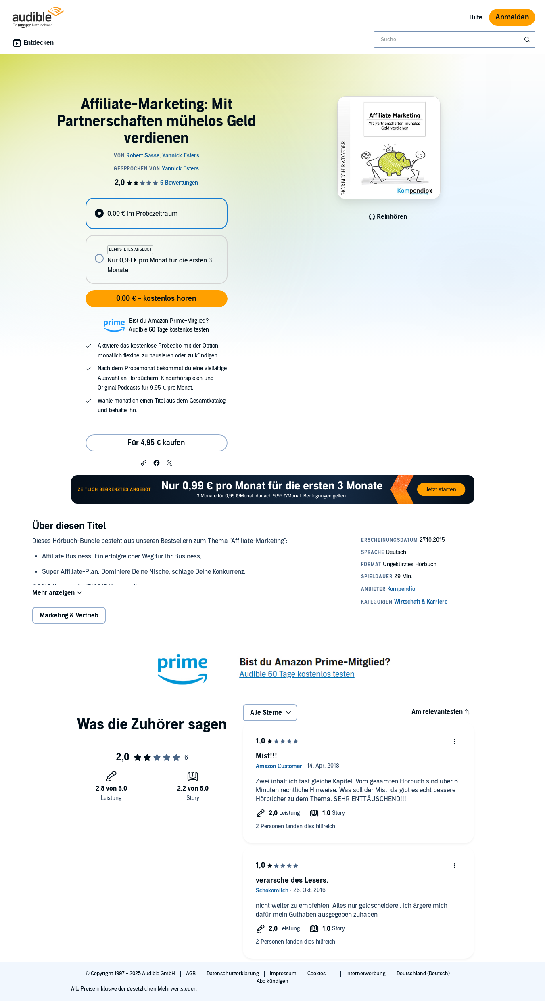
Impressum (284, 973)
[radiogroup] (157, 241)
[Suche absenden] (528, 39)
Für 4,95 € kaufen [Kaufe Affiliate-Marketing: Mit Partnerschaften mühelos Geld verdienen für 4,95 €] (156, 443)
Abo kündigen (272, 981)
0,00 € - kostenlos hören (156, 298)
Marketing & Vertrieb (69, 615)
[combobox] (454, 39)
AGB (191, 973)
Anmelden (512, 17)
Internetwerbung (366, 973)
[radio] (157, 213)
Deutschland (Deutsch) (424, 973)
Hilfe (475, 17)
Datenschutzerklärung (233, 973)
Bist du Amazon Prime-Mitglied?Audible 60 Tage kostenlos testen (169, 325)
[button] (143, 462)
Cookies (317, 973)
